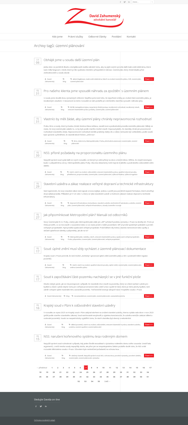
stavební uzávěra (103, 203)
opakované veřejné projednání (127, 237)
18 (40, 372)
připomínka (77, 239)
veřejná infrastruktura (93, 205)
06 (37, 62)
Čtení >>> (149, 79)
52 (79, 381)
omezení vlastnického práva (78, 109)
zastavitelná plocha (118, 296)
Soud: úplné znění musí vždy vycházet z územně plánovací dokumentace (95, 248)
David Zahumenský (54, 296)
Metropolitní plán (92, 141)
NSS (102, 355)
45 (107, 377)
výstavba (96, 358)
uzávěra (132, 203)
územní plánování (76, 81)
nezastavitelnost (80, 296)
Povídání (116, 36)
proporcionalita (82, 174)
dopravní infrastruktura (78, 203)
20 (54, 372)
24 (80, 372)
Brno (75, 141)
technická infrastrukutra (119, 203)
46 (114, 377)
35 (40, 377)
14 (130, 367)
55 (99, 381)
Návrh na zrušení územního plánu (115, 79)
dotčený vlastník (77, 355)
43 (94, 377)
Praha (102, 141)
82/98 (72, 107)
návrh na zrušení (81, 172)
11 (110, 367)
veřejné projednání (113, 239)
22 (67, 372)
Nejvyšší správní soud (92, 355)
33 (141, 372)
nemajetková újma (81, 107)
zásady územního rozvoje (111, 205)
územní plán (136, 79)
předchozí (42, 367)
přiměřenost (71, 174)
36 (47, 377)
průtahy (92, 109)
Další (107, 381)
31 (37, 93)
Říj (37, 90)
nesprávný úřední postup (98, 107)
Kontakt (131, 36)
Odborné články (97, 36)
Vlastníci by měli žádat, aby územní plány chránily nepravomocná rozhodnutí (98, 119)
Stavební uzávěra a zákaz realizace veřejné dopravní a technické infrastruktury (98, 184)
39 (67, 377)
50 (141, 377)
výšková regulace (131, 174)
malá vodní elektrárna (94, 79)
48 (127, 377)
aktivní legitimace (79, 79)
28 (107, 372)
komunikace (92, 203)
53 (85, 381)
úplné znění (113, 265)
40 (74, 377)
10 (103, 367)
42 (87, 377)
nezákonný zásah (132, 107)
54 (92, 381)
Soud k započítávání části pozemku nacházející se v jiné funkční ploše (92, 277)
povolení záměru (135, 355)
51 (148, 377)
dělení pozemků (77, 324)
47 (121, 377)
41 (80, 377)
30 (37, 155)
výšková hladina (118, 174)
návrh (72, 172)
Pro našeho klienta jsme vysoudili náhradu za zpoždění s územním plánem (96, 91)
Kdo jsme (57, 36)
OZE (129, 79)
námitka (86, 237)
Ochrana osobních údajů (44, 420)
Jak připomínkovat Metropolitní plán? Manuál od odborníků (85, 215)
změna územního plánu (78, 267)
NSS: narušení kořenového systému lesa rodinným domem (85, 336)
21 (60, 372)
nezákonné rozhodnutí (117, 107)
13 (123, 367)
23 (74, 372)
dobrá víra (82, 141)
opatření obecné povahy (127, 172)
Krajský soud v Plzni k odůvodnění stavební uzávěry (79, 305)
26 (94, 372)
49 (134, 377)
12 (117, 367)
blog (64, 81)
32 (134, 372)
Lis (37, 59)
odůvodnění (92, 172)
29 (37, 186)
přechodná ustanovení (113, 141)
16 (37, 308)
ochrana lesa (109, 355)
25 (87, 372)
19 (47, 372)
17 (37, 251)
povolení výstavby (121, 355)
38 (60, 377)
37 (54, 377)
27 (37, 217)
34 (148, 372)
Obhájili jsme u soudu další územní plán (71, 60)
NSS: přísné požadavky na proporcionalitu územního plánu (85, 153)
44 (101, 377)
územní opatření (82, 327)
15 (37, 339)
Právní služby (75, 36)
